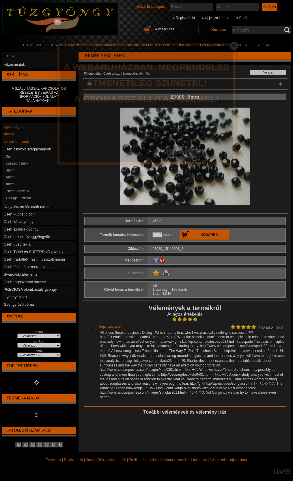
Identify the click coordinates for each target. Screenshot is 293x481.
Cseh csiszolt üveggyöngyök (27, 149)
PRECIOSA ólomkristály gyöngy (30, 289)
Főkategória (92, 73)
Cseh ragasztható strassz (25, 282)
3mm (10, 156)
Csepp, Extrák (18, 198)
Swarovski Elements (21, 274)
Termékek (53, 460)
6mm (10, 177)
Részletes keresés (112, 460)
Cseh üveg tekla (17, 244)
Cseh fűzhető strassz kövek (27, 267)
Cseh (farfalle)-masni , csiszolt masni (34, 259)
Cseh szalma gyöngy (21, 229)
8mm (10, 184)
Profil (133, 460)
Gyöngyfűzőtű (15, 297)
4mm (10, 170)
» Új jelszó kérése (215, 18)
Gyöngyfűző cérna (19, 304)
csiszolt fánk (17, 163)
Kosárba (209, 235)
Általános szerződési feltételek (183, 460)
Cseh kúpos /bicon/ (20, 214)
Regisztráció (73, 460)
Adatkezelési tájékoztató (228, 460)
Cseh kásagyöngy (18, 222)
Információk (148, 460)
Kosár (90, 460)
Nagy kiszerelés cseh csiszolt (28, 206)
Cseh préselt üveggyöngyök (27, 237)
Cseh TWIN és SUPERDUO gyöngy (34, 252)
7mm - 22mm (17, 191)
